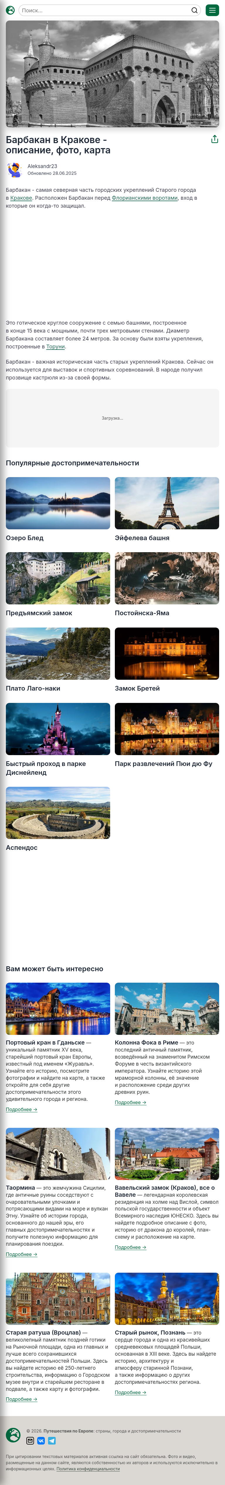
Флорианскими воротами (145, 198)
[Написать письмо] (30, 1441)
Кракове (21, 198)
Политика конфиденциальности (88, 1468)
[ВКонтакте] (41, 1441)
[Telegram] (52, 1441)
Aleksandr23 (42, 166)
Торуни (55, 346)
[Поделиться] (214, 139)
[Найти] (194, 10)
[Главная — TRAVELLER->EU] (10, 10)
